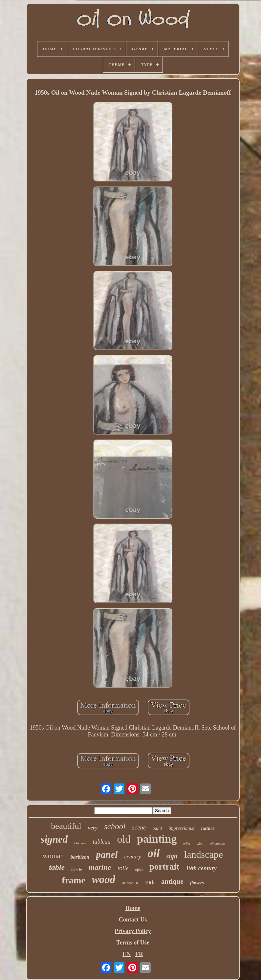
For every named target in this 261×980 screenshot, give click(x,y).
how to (76, 869)
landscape (203, 854)
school (114, 826)
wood (104, 879)
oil (153, 853)
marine (100, 867)
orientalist (130, 883)
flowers (197, 882)
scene (139, 827)
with (200, 843)
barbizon (80, 857)
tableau (101, 841)
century (132, 856)
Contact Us (133, 919)
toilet (186, 843)
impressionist (181, 828)
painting (157, 839)
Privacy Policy (133, 931)
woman (53, 856)
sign (171, 856)
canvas (80, 842)
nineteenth (217, 843)
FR (139, 954)
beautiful (66, 826)
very (93, 828)
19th (150, 882)
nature (208, 828)
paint (157, 828)
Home (133, 908)
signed (54, 839)
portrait (164, 867)
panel (107, 854)
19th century (201, 868)
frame (73, 880)
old (123, 839)
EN (126, 954)
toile (123, 868)
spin (139, 869)
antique (172, 881)
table (57, 867)
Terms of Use (132, 942)
